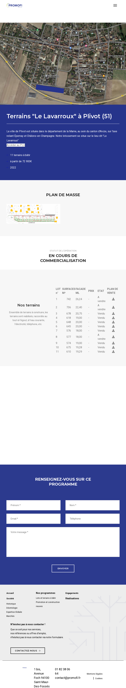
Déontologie (11, 607)
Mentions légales (95, 673)
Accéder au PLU (16, 145)
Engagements (71, 593)
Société (10, 598)
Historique (11, 603)
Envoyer (63, 568)
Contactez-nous (28, 650)
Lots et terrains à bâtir (46, 598)
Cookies (99, 678)
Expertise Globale (14, 612)
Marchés (10, 616)
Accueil (10, 593)
